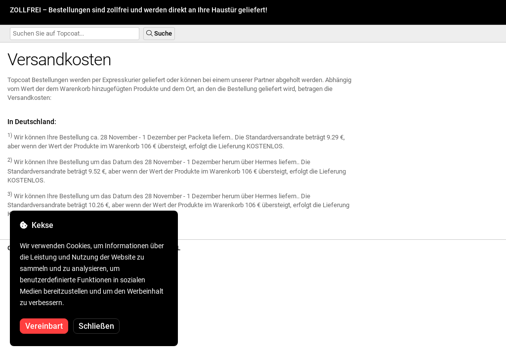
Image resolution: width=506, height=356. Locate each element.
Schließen (96, 326)
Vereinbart (44, 326)
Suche (159, 33)
